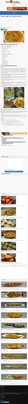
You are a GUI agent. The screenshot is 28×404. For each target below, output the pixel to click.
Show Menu (14, 13)
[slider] (2, 145)
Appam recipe (11, 143)
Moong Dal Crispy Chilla (4, 339)
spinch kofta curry (4, 139)
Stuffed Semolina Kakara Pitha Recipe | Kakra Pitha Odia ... (9, 262)
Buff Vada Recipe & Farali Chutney (6, 380)
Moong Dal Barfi (3, 308)
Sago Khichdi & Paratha (4, 370)
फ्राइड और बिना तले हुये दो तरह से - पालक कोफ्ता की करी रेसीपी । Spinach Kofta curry (14, 125)
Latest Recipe (4, 279)
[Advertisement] (14, 20)
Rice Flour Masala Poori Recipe (5, 360)
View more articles (14, 265)
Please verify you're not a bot (9, 169)
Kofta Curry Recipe (4, 143)
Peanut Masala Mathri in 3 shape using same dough (8, 298)
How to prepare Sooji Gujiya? (5, 216)
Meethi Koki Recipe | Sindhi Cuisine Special (7, 239)
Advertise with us (3, 389)
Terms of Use (2, 398)
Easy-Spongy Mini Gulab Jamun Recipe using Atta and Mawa (10, 288)
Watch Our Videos (3, 396)
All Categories (2, 390)
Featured (8, 143)
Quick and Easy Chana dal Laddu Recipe (7, 329)
